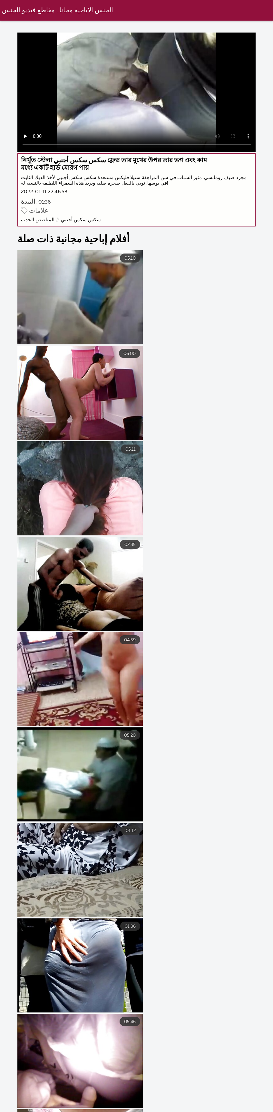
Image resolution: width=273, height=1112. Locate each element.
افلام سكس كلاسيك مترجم (129, 1108)
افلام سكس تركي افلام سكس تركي (45, 1108)
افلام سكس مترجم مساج (201, 1108)
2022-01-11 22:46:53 (51, 186)
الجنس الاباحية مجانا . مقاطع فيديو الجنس (58, 10)
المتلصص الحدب (45, 214)
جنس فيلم (37, 1102)
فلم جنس (75, 1102)
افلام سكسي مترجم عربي (231, 1102)
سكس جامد (174, 1102)
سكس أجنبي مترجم (124, 1102)
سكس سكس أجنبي (88, 214)
